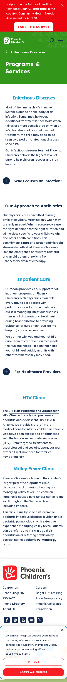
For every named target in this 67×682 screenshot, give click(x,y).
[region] (33, 652)
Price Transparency (49, 598)
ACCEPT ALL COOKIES (33, 672)
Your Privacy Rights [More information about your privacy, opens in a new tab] (18, 653)
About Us (9, 609)
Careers (41, 587)
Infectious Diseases (28, 52)
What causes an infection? (38, 181)
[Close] (62, 5)
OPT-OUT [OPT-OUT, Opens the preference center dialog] (33, 661)
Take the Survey (34, 27)
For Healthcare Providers (37, 371)
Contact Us (10, 587)
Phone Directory (14, 603)
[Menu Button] (60, 40)
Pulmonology (46, 539)
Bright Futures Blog (49, 593)
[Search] (52, 40)
